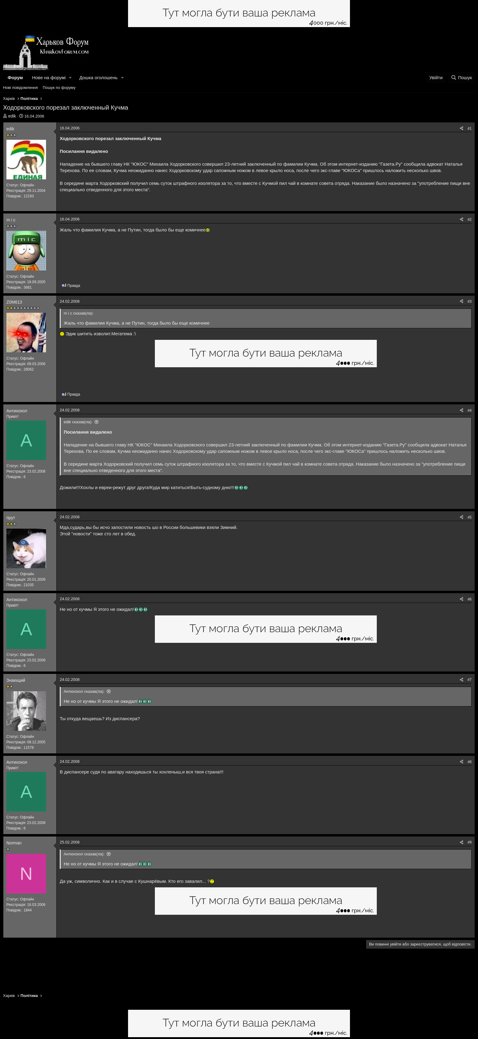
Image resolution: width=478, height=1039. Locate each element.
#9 (470, 842)
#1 (470, 128)
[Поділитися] (462, 128)
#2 (470, 219)
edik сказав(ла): (78, 422)
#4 (470, 410)
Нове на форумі (49, 77)
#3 (470, 301)
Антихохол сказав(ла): (84, 691)
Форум (15, 77)
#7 (470, 680)
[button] (70, 77)
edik (12, 116)
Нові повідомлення (20, 87)
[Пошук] (461, 77)
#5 (470, 517)
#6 (470, 599)
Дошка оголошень (98, 77)
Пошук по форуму (59, 87)
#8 (470, 762)
